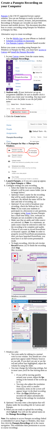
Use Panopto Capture (15, 43)
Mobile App (18, 38)
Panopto (4, 16)
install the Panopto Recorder (22, 52)
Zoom (28, 213)
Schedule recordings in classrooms (20, 41)
